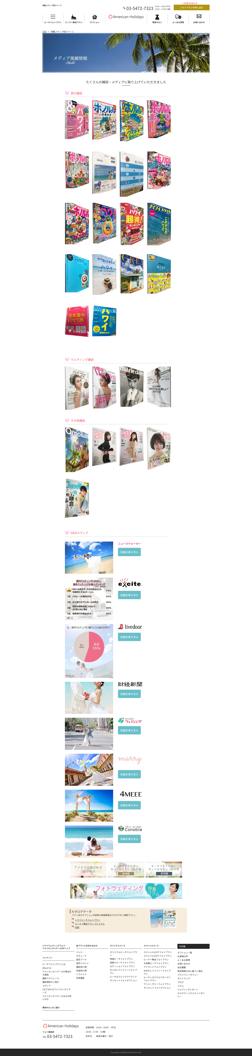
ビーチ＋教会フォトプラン (156, 959)
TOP (44, 31)
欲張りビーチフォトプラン (122, 962)
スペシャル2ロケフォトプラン (158, 952)
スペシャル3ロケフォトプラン (158, 955)
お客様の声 (182, 956)
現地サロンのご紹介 (51, 1007)
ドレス (79, 952)
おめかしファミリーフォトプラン (157, 972)
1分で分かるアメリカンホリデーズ (56, 991)
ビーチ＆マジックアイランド (123, 976)
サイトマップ (183, 978)
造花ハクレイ (82, 963)
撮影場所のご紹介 (50, 981)
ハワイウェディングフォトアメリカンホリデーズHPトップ (56, 947)
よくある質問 (183, 959)
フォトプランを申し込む (191, 7)
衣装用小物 (81, 970)
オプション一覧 (184, 952)
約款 (77, 927)
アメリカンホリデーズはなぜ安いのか (56, 998)
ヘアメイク (81, 974)
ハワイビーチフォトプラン (87, 920)
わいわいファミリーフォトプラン (123, 971)
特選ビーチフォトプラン (121, 958)
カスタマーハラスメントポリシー (191, 995)
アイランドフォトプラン (155, 966)
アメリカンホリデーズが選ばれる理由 (56, 973)
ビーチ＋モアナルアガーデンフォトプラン (157, 979)
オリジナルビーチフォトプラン (123, 954)
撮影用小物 (81, 966)
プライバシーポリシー (187, 974)
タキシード (81, 955)
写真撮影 (80, 977)
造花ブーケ (81, 959)
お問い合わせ (183, 963)
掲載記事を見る (129, 552)
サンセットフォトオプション (123, 980)
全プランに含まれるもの (86, 945)
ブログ (180, 982)
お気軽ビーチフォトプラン (156, 963)
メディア (46, 985)
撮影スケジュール (50, 978)
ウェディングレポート (187, 989)
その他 (182, 946)
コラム (180, 985)
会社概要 (181, 967)
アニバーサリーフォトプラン (157, 984)
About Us (46, 967)
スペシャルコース (151, 945)
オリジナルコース (117, 945)
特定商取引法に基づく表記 (190, 971)
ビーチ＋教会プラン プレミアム (90, 923)
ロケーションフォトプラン (122, 966)
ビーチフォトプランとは (53, 964)
